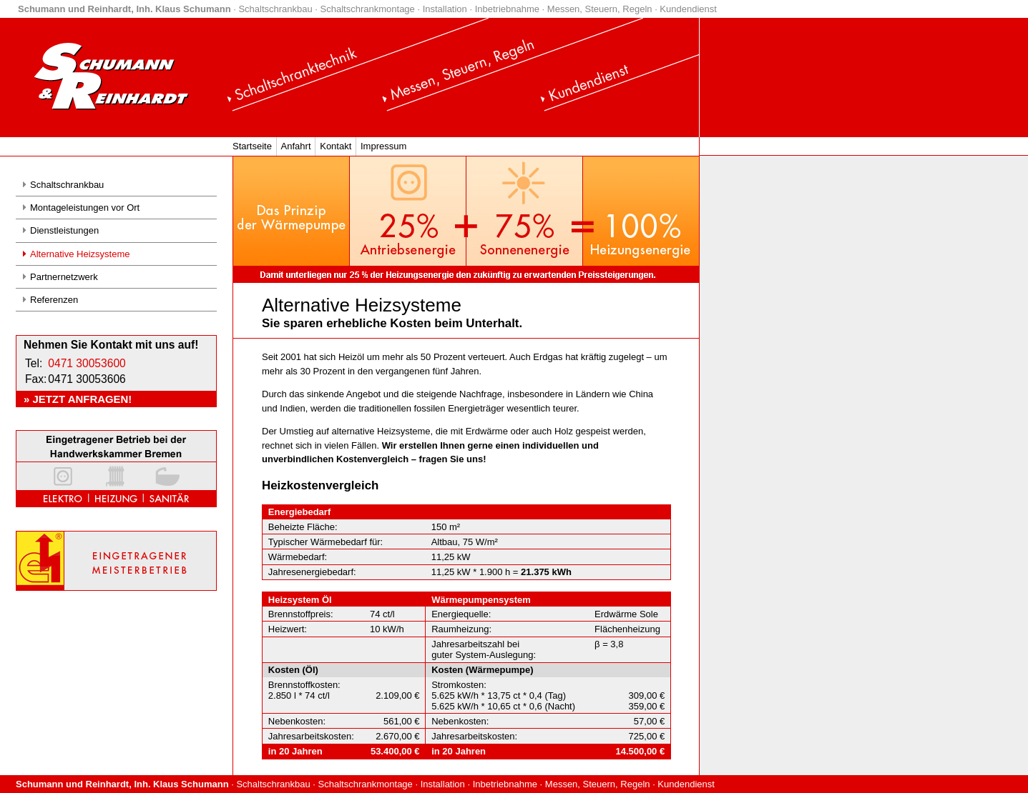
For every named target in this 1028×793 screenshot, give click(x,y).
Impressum (383, 146)
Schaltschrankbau (67, 184)
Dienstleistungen (64, 230)
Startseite (252, 146)
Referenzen (54, 299)
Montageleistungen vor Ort (84, 207)
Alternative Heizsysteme (79, 254)
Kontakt (335, 146)
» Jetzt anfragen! (78, 399)
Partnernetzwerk (64, 276)
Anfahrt (296, 146)
